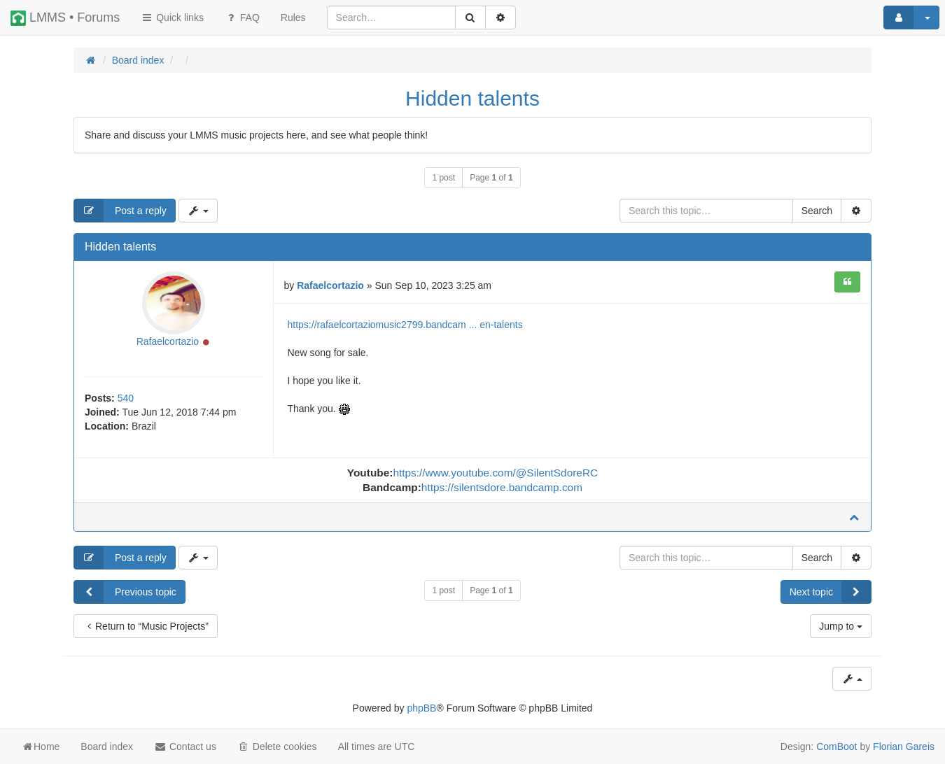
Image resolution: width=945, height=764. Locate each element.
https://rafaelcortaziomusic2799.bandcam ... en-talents (405, 324)
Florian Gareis (903, 746)
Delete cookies (277, 746)
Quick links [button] (172, 17)
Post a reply (120, 210)
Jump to (840, 626)
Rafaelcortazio (168, 341)
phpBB (421, 708)
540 (126, 398)
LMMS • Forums (65, 18)
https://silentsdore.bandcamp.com (501, 487)
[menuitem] (293, 17)
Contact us (185, 746)
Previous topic (125, 592)
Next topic (830, 592)
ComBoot (836, 746)
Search (817, 210)
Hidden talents (472, 98)
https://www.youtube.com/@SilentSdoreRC (495, 473)
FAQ (242, 17)
